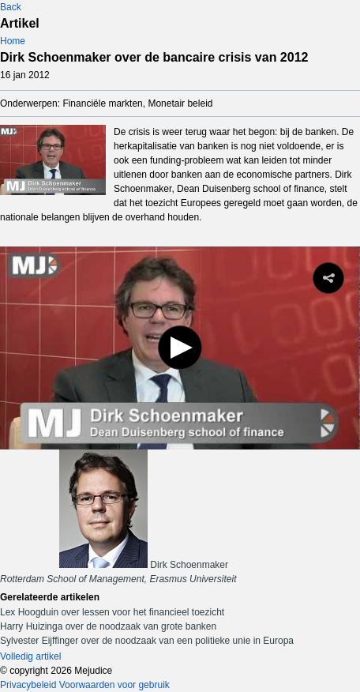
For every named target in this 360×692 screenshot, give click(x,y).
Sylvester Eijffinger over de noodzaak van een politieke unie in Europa (147, 640)
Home (12, 41)
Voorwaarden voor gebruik (114, 684)
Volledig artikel (30, 656)
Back (10, 7)
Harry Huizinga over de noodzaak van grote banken (108, 626)
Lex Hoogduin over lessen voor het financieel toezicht (112, 612)
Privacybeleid (28, 684)
